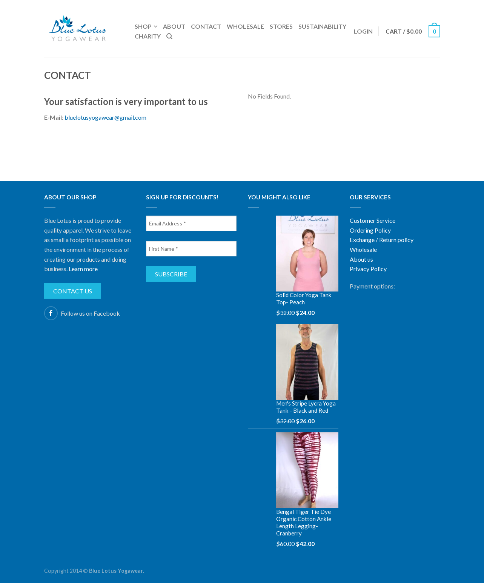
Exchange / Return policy (381, 239)
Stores (281, 26)
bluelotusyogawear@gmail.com (105, 117)
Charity (148, 36)
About (174, 26)
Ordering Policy (370, 230)
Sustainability (322, 26)
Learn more (83, 268)
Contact (206, 26)
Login (363, 31)
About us (361, 259)
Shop (143, 26)
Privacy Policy (368, 268)
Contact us (72, 291)
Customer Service (372, 220)
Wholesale (245, 26)
